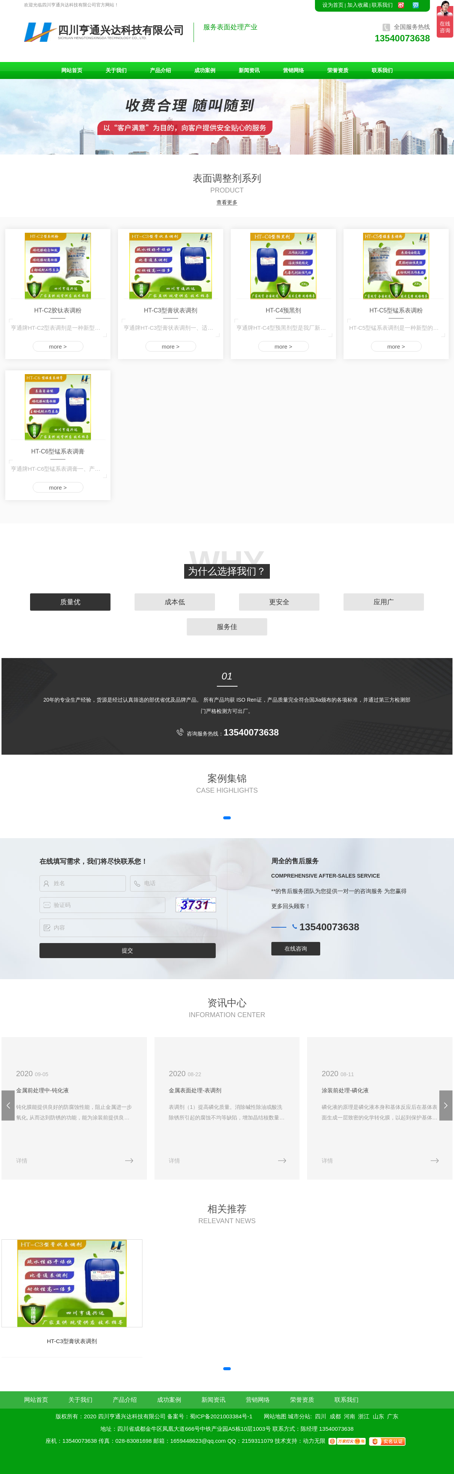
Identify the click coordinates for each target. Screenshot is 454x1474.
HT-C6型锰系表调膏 (58, 451)
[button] (227, 817)
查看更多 (227, 202)
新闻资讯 (249, 70)
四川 (320, 1416)
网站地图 (275, 1416)
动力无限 (314, 1441)
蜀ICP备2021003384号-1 (221, 1416)
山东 (378, 1416)
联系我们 (382, 5)
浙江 (363, 1416)
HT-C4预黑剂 (283, 310)
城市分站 (299, 1416)
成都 (335, 1416)
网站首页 (71, 70)
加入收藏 (357, 5)
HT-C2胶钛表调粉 (58, 310)
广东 (392, 1416)
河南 (349, 1416)
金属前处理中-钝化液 (42, 1090)
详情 (21, 1160)
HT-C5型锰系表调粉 (396, 310)
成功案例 (204, 70)
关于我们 (116, 70)
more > (58, 346)
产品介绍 (160, 70)
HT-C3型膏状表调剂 (170, 310)
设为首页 (333, 5)
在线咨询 (296, 948)
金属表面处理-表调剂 (195, 1090)
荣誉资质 (337, 70)
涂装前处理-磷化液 (345, 1090)
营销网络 (293, 70)
